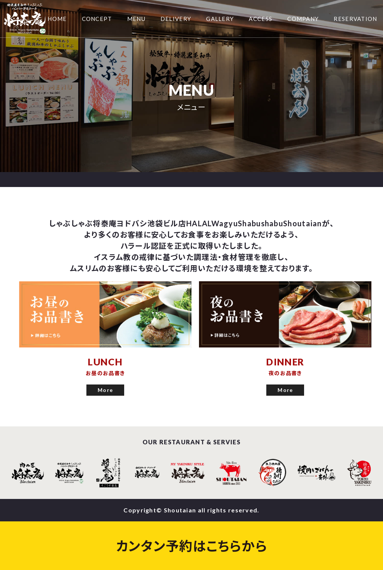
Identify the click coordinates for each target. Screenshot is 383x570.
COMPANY (303, 18)
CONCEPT (97, 18)
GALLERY (220, 18)
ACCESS (260, 18)
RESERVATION (355, 18)
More (105, 390)
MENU (136, 18)
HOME (57, 18)
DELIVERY (175, 18)
